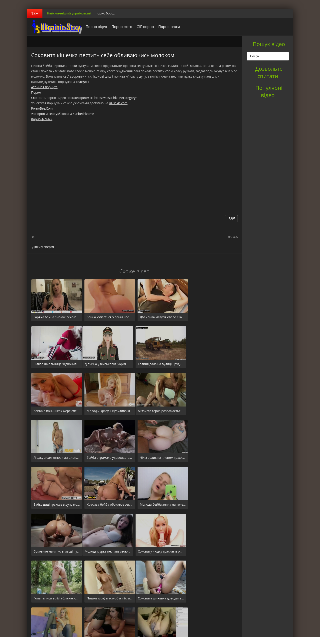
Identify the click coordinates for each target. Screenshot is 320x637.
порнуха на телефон (73, 82)
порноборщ (54, 27)
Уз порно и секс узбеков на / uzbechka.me (62, 114)
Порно (36, 92)
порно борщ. (105, 13)
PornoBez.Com (42, 108)
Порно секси (168, 26)
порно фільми (41, 119)
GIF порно (144, 26)
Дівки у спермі (43, 247)
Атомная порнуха (44, 87)
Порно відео (95, 26)
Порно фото (120, 26)
